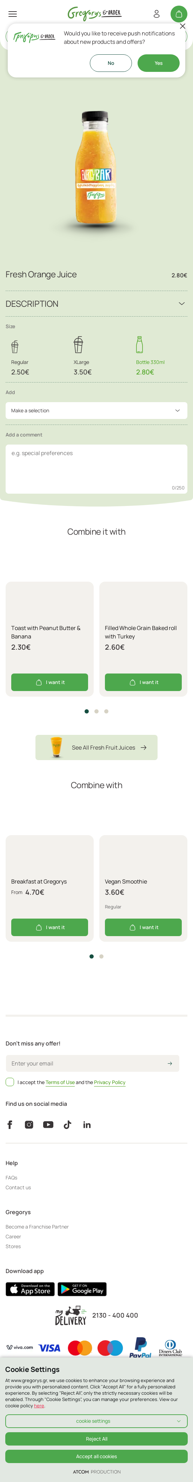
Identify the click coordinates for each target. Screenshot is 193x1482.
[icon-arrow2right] (170, 1064)
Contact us (18, 1187)
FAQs (11, 1177)
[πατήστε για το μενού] (13, 14)
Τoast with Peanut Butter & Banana (45, 632)
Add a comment (24, 434)
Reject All (96, 1438)
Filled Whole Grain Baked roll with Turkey (141, 632)
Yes (159, 63)
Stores (13, 1246)
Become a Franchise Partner (37, 1226)
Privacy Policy (110, 1082)
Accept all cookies (96, 1456)
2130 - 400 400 (115, 1315)
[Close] (182, 26)
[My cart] (179, 14)
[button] (87, 711)
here (39, 1405)
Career (13, 1236)
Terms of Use (60, 1082)
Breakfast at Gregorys (39, 881)
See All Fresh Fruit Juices (96, 747)
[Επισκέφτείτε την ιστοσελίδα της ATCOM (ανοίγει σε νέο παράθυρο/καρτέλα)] (96, 1471)
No (111, 63)
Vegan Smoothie (126, 881)
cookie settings (93, 1420)
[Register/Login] (156, 14)
